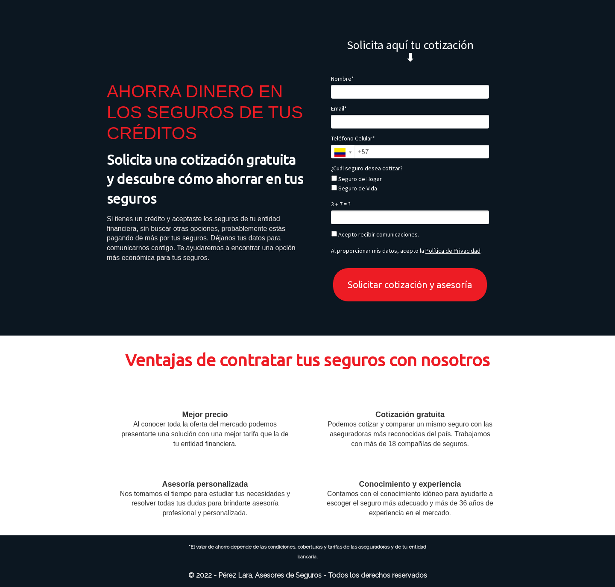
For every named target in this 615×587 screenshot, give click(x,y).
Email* (339, 108)
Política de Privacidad (452, 250)
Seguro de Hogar (356, 179)
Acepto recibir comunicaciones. (375, 234)
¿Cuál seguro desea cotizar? (367, 168)
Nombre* (342, 78)
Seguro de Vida (354, 188)
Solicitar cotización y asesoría (410, 284)
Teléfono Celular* (353, 138)
